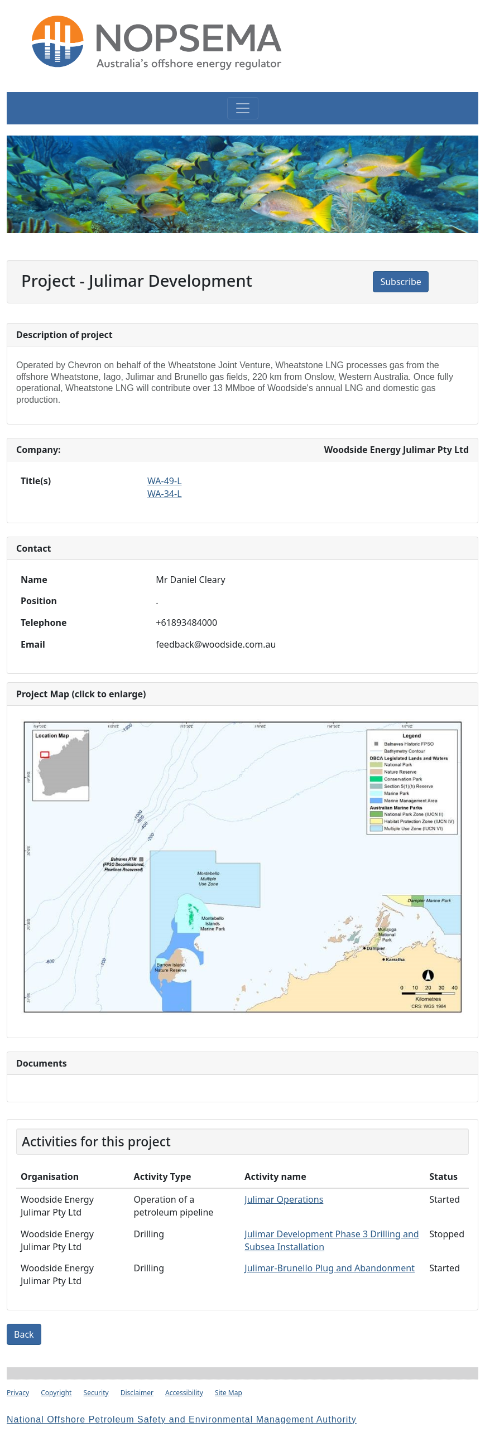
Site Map (228, 1392)
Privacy (18, 1392)
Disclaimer (137, 1392)
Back (24, 1334)
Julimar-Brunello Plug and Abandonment (329, 1268)
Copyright (56, 1392)
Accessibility (184, 1392)
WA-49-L (164, 481)
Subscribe (400, 282)
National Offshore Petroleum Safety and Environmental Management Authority (182, 1419)
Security (96, 1392)
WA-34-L (164, 494)
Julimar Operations (283, 1199)
